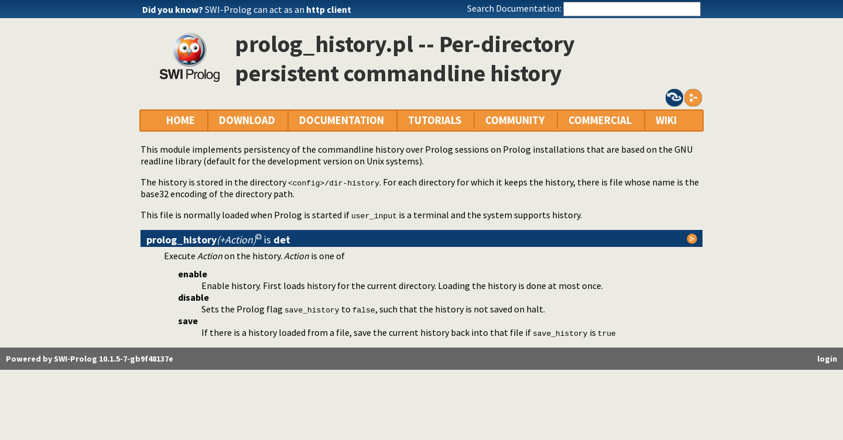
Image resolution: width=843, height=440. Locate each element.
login (827, 358)
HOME (180, 120)
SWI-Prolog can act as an (278, 9)
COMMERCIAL (600, 120)
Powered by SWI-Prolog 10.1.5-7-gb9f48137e (89, 358)
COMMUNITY (514, 120)
